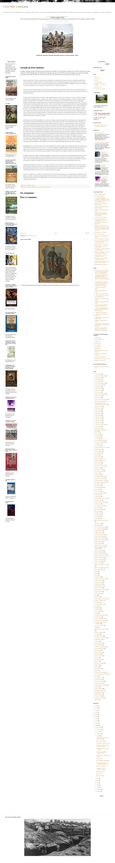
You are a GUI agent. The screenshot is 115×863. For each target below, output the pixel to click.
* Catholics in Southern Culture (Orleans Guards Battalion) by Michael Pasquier (101, 309)
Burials (96, 573)
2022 (96, 705)
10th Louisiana (98, 374)
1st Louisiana (98, 438)
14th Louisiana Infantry (100, 401)
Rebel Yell (97, 661)
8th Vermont (97, 511)
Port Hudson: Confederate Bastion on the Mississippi (102, 249)
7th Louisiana (98, 503)
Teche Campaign (98, 679)
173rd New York (98, 417)
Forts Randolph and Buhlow (101, 598)
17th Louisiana (98, 426)
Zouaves (97, 699)
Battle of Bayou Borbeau (100, 538)
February (98, 789)
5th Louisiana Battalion (100, 493)
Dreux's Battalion (98, 591)
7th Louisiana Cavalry (99, 505)
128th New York (98, 388)
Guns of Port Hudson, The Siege (102, 239)
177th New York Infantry (100, 424)
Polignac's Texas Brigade (100, 356)
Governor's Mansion (99, 604)
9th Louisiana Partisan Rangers (101, 520)
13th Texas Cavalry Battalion (101, 399)
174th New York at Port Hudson (102, 142)
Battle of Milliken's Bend (100, 194)
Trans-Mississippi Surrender (101, 685)
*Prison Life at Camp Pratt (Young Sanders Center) (100, 220)
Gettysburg (97, 602)
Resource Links (98, 87)
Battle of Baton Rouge (100, 536)
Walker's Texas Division (100, 360)
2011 (96, 723)
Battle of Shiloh (98, 562)
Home (55, 233)
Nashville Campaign (99, 632)
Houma (96, 606)
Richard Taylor (98, 668)
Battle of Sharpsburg (99, 561)
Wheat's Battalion (99, 694)
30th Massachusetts (99, 469)
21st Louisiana (98, 445)
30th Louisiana (98, 467)
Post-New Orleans (99, 655)
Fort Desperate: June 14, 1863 (102, 743)
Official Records (98, 639)
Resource (97, 666)
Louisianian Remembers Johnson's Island (101, 752)
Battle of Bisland (98, 543)
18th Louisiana (98, 428)
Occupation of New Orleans (101, 637)
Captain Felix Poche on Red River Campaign (102, 738)
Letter (96, 613)
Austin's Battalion (99, 530)
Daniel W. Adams (98, 587)
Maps (96, 627)
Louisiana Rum (98, 617)
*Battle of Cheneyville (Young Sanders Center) (101, 207)
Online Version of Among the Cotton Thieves (101, 246)
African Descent (98, 523)
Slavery (96, 675)
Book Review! (99, 758)
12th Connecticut (98, 390)
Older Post (87, 233)
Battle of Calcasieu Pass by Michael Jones (101, 204)
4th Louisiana (98, 484)
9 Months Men (98, 513)
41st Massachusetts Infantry (101, 482)
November (98, 729)
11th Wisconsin (98, 386)
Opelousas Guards (99, 643)
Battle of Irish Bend (99, 550)
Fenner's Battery (98, 593)
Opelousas (97, 641)
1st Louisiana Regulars (100, 442)
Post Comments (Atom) (31, 235)
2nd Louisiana (98, 463)
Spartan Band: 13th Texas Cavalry (102, 358)
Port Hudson (32, 187)
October (98, 731)
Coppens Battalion (99, 584)
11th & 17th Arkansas (99, 339)
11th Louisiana (98, 381)
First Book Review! (100, 771)
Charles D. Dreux (98, 582)
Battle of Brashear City (100, 545)
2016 (96, 712)
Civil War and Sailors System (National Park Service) (101, 126)
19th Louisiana (98, 434)
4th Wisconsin (98, 485)
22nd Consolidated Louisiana (101, 447)
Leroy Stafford (98, 611)
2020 (96, 708)
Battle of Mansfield (99, 552)
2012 (96, 720)
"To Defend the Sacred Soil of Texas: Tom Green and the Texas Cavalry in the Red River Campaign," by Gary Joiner (102, 283)
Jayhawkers (97, 609)
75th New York (27, 187)
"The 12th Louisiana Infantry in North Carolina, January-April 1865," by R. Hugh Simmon (102, 272)
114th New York (98, 377)
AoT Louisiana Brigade (100, 528)
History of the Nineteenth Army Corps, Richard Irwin (102, 241)
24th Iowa (97, 454)
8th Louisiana (98, 507)
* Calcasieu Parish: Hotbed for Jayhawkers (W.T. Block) (101, 305)
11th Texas (97, 341)
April (97, 785)
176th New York (98, 422)
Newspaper (97, 634)
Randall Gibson (98, 659)
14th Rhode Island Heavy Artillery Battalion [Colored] (101, 404)
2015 (96, 714)
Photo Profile (98, 650)
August (98, 735)
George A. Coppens (99, 600)
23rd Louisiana (98, 453)
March (98, 787)
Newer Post (23, 233)
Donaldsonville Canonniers (101, 589)
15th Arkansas (98, 345)
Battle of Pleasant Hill (99, 557)
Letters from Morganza (104, 166)
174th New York (98, 419)
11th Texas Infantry (99, 385)
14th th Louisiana (98, 406)
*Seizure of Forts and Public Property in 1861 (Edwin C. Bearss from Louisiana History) (101, 329)
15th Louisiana (98, 411)
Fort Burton (97, 597)
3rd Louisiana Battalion (100, 476)
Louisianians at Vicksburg (104, 178)
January (98, 791)
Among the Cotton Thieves (101, 232)
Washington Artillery (99, 690)
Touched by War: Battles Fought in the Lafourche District (102, 262)
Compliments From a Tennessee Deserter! (101, 769)
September (98, 733)
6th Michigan (98, 496)
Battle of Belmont (99, 541)
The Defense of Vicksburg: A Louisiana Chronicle (101, 259)
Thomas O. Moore (99, 683)
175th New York (98, 420)
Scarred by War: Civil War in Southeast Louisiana (101, 255)
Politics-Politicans (99, 652)
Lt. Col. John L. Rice (99, 625)
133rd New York (98, 395)
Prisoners (97, 657)
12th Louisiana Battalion (100, 394)
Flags (96, 595)
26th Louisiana (98, 458)
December (98, 727)
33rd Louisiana (98, 474)
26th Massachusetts (99, 460)
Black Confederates (99, 569)
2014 (96, 716)
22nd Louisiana (98, 449)
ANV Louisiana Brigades (100, 527)
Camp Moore (98, 576)
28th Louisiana (98, 462)
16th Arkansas (98, 346)
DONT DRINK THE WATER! (102, 760)
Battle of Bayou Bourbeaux (101, 539)
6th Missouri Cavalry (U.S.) (101, 498)
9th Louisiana (98, 518)
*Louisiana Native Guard (100, 217)
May (97, 782)
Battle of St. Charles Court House (102, 564)
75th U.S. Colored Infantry (100, 502)
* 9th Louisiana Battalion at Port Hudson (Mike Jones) (102, 296)
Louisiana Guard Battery (100, 615)
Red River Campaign (99, 663)
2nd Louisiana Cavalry (100, 465)
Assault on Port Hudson (101, 741)
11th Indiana (97, 379)
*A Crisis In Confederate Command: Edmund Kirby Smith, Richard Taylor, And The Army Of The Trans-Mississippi (102, 199)
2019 (96, 710)
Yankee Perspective (46, 187)
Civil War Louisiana (15, 6)
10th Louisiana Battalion (100, 375)
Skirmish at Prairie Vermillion (101, 674)
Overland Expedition (99, 648)
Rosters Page (99, 773)
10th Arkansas (98, 337)
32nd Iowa (97, 473)
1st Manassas (98, 443)
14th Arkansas (98, 343)
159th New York (98, 408)
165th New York (98, 413)
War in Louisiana (39, 187)
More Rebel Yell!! (100, 775)
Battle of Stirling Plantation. (101, 567)
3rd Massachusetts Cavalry (100, 480)
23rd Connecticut (98, 451)
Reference (97, 665)
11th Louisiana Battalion (100, 383)
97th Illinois (97, 516)
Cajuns (96, 575)
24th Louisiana (98, 456)
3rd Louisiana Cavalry (99, 478)
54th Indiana (97, 489)
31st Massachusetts (99, 471)
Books (96, 571)
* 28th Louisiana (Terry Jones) (101, 293)
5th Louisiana (98, 491)
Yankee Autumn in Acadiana (101, 264)
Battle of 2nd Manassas (100, 534)
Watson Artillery (98, 692)
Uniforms (97, 686)
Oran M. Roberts (98, 645)
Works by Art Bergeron (101, 766)
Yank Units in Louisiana (100, 88)
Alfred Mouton (98, 525)
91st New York (98, 514)
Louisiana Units (98, 82)
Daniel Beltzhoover (99, 586)
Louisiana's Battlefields (100, 618)
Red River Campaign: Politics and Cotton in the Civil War (102, 252)
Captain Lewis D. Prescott (100, 578)
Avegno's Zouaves (99, 532)
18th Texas (97, 433)
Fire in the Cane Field (99, 234)
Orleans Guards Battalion (100, 646)
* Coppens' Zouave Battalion (101, 312)
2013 (96, 718)
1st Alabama (97, 436)
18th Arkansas (98, 348)
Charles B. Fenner (99, 580)
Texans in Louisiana (99, 681)
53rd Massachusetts (99, 487)
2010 (96, 725)
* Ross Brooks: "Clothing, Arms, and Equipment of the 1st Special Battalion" (102, 325)
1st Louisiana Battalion (100, 440)
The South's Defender (99, 196)
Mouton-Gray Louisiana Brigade (102, 629)
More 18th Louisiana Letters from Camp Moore (102, 746)
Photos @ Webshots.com (104, 152)
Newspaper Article (99, 635)
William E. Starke (99, 696)
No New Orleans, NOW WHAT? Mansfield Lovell (102, 763)
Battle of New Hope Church (101, 555)
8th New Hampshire (99, 509)
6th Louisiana (98, 494)
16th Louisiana (98, 415)
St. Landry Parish (98, 677)
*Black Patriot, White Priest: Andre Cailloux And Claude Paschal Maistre (101, 214)
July (97, 778)
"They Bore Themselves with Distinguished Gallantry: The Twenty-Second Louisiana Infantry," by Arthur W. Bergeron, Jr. (102, 277)
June (97, 780)
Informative (97, 607)
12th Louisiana (98, 392)
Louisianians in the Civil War (101, 244)
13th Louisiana (98, 397)
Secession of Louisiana (100, 672)
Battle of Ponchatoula (99, 133)
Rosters (96, 80)
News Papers (98, 78)
